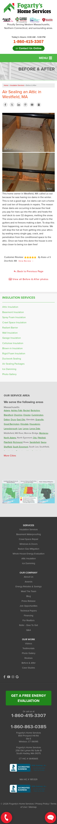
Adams (7, 410)
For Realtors (28, 620)
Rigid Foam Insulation (13, 353)
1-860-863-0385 (28, 726)
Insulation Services (18, 297)
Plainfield (8, 442)
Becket (26, 410)
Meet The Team (28, 591)
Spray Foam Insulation (14, 317)
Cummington (37, 414)
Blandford (8, 414)
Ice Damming (9, 369)
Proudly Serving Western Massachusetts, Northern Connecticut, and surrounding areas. (28, 26)
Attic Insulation (10, 306)
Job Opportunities (28, 605)
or (28, 48)
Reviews (28, 658)
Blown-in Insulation (12, 348)
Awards (28, 581)
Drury (13, 419)
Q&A (28, 630)
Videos (28, 643)
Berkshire (35, 410)
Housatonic (34, 424)
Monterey (43, 433)
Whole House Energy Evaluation (28, 553)
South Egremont (20, 446)
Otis (35, 437)
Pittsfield (42, 437)
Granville (39, 419)
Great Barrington (11, 424)
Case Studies (28, 667)
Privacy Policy (42, 803)
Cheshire (18, 414)
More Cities (10, 455)
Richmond (17, 442)
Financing (28, 615)
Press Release (28, 601)
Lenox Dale (34, 428)
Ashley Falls (16, 410)
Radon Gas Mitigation (28, 548)
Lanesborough (10, 428)
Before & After (29, 662)
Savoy (43, 442)
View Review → (26, 261)
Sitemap (33, 807)
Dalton (7, 419)
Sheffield (8, 446)
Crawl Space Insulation (14, 322)
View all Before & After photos (28, 279)
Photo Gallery (9, 374)
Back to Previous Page (28, 271)
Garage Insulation (11, 337)
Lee (20, 428)
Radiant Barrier (10, 327)
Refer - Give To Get (28, 625)
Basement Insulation (13, 312)
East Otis (21, 419)
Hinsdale (24, 424)
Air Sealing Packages (13, 363)
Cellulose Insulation (12, 343)
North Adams (10, 437)
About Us (28, 576)
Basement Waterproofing (28, 534)
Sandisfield (35, 442)
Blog (28, 596)
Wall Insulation (10, 332)
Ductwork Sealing (11, 358)
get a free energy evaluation (28, 698)
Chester (27, 414)
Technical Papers (28, 610)
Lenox (26, 428)
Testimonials (28, 648)
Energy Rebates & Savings (29, 586)
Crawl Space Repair (28, 539)
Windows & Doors (28, 544)
